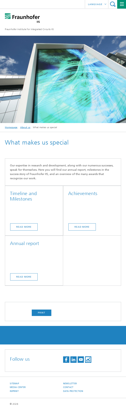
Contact (68, 387)
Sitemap (14, 383)
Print (41, 312)
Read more (23, 226)
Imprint (14, 391)
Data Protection (73, 391)
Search (112, 4)
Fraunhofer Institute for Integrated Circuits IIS (29, 29)
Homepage (11, 127)
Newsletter (70, 383)
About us (25, 127)
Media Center (18, 387)
